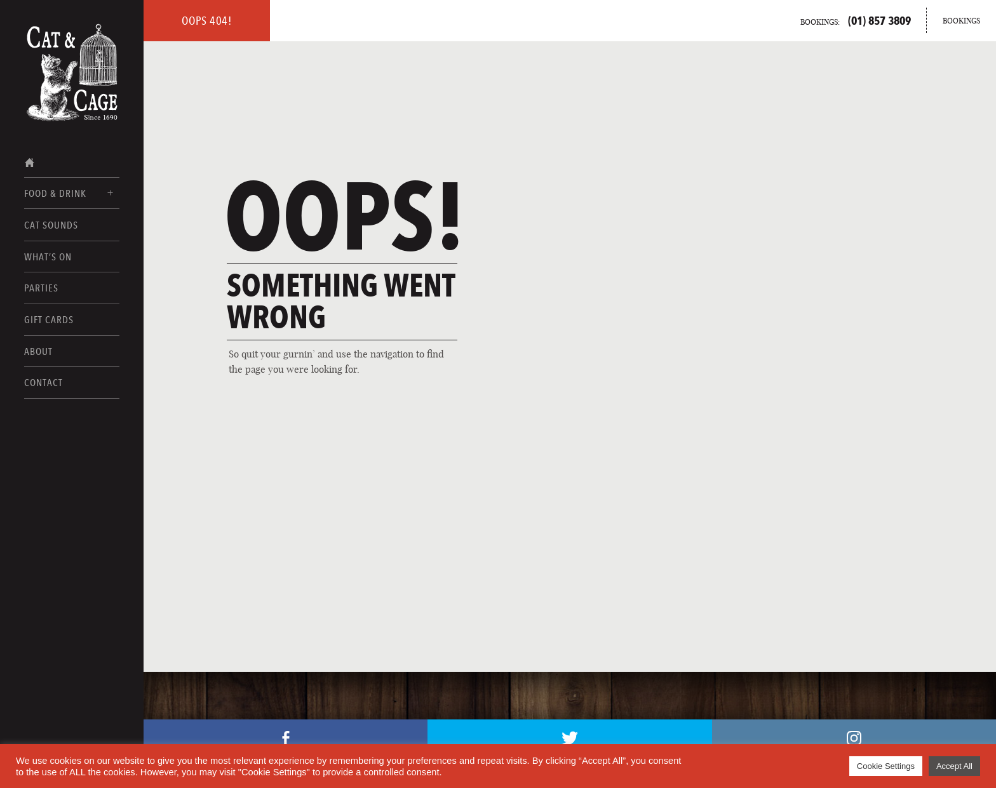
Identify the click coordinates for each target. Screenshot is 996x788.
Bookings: (855, 20)
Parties (41, 288)
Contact (43, 383)
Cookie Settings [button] (886, 766)
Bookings (961, 20)
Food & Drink (55, 193)
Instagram (854, 738)
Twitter (570, 738)
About (38, 351)
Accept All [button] (954, 766)
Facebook (286, 738)
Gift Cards (49, 320)
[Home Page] (72, 55)
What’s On (48, 257)
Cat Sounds (51, 225)
